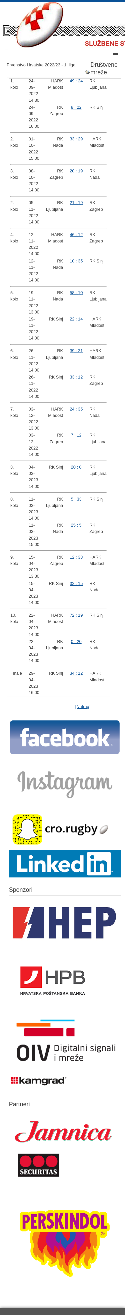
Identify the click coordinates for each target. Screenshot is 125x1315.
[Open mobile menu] (115, 54)
